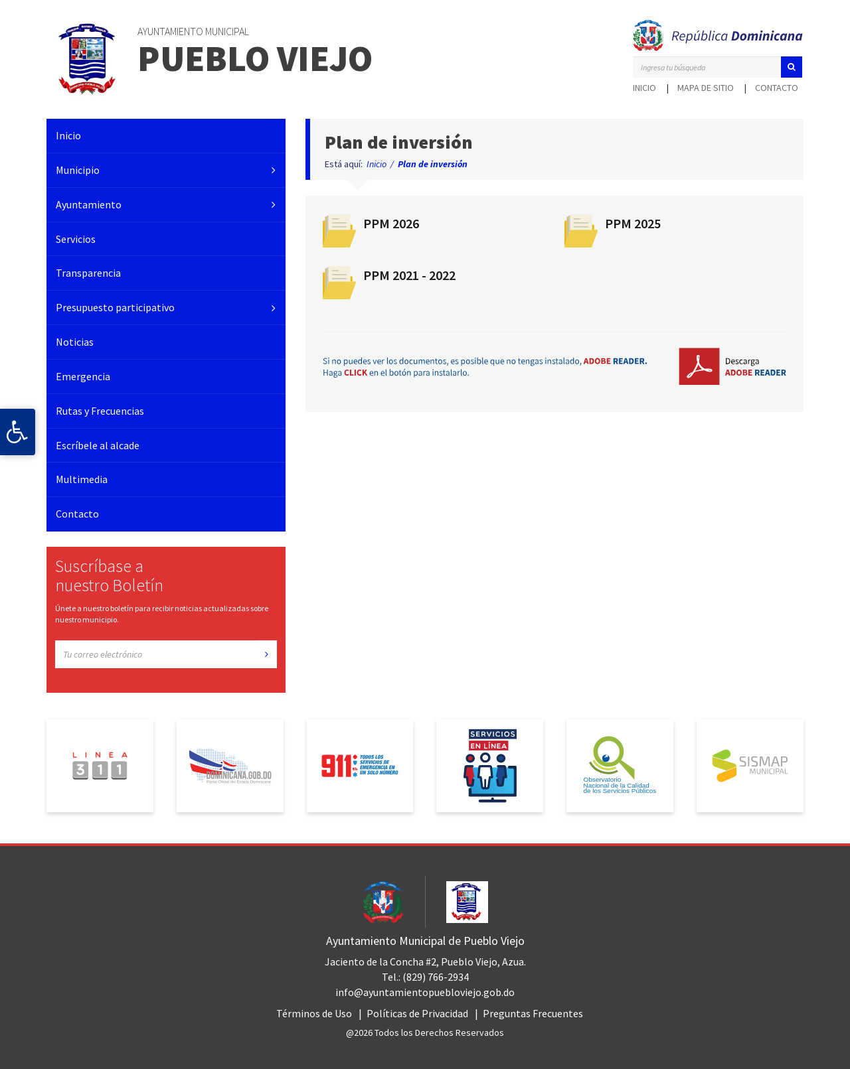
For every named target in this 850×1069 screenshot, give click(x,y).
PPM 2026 (391, 223)
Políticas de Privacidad (417, 1013)
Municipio (78, 170)
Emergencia (83, 376)
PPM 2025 (633, 223)
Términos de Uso (314, 1013)
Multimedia (82, 479)
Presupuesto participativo (115, 307)
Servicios (76, 239)
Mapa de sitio (705, 88)
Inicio (644, 88)
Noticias (75, 341)
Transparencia (88, 272)
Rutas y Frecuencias (100, 410)
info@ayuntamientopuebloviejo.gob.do (425, 992)
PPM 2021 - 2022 (409, 275)
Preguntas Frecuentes (533, 1013)
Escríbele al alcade (97, 445)
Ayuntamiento (89, 204)
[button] (791, 67)
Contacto (776, 88)
